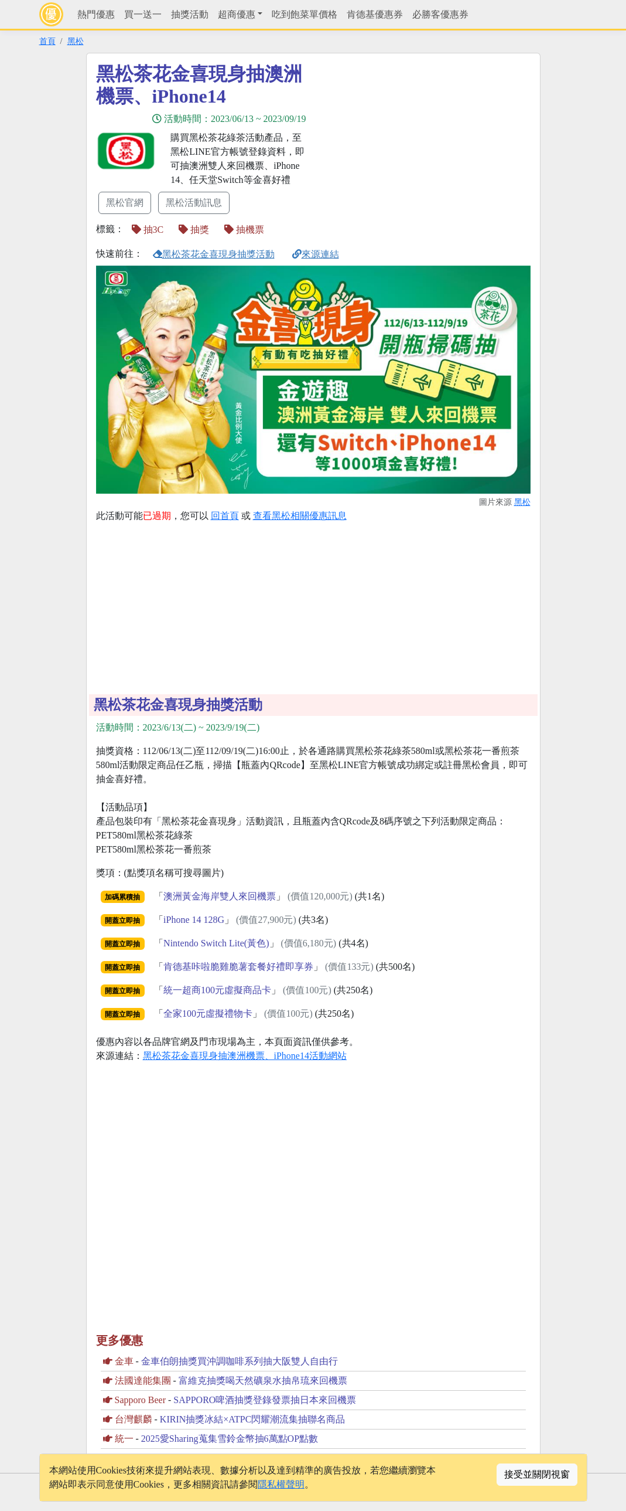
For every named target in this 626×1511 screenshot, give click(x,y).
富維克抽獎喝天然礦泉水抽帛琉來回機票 (263, 1381)
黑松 (75, 41)
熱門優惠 (96, 14)
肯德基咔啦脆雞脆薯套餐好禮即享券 (238, 967)
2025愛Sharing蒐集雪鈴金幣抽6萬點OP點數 (229, 1439)
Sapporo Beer (140, 1400)
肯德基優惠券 (375, 14)
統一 (124, 1439)
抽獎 (194, 230)
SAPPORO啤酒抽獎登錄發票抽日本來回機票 (264, 1400)
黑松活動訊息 (194, 203)
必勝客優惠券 (440, 14)
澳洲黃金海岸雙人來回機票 (219, 896)
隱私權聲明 (281, 1484)
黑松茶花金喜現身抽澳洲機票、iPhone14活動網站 (245, 1056)
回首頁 (225, 516)
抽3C (148, 230)
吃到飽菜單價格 (304, 14)
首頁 (47, 41)
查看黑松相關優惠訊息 (300, 516)
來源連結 (315, 254)
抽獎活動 (189, 14)
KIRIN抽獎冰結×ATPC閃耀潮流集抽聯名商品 (253, 1419)
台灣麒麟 (133, 1419)
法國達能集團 (143, 1381)
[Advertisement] (418, 145)
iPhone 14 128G (193, 920)
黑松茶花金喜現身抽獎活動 (214, 254)
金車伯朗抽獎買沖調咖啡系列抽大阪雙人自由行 (239, 1361)
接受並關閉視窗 (537, 1474)
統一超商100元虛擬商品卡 (217, 990)
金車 (124, 1361)
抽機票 (244, 230)
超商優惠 (236, 14)
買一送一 (143, 14)
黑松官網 (124, 203)
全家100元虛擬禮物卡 (207, 1013)
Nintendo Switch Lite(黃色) (216, 943)
